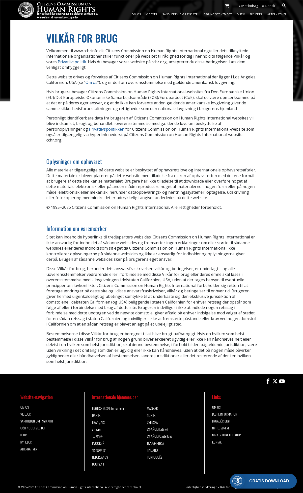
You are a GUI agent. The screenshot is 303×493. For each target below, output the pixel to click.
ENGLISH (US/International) (109, 408)
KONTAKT (217, 442)
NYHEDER (256, 14)
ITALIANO (152, 450)
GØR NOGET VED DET (217, 14)
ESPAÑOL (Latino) (157, 429)
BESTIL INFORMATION (224, 414)
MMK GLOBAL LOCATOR (226, 435)
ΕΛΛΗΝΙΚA (155, 443)
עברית (96, 429)
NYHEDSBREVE (220, 428)
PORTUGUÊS (154, 457)
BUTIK (241, 14)
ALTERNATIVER (277, 14)
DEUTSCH (98, 464)
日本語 (97, 436)
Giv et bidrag (248, 5)
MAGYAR (152, 408)
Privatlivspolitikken (106, 129)
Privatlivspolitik (72, 62)
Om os (91, 82)
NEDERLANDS (100, 457)
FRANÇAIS (98, 422)
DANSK (96, 415)
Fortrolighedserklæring (200, 487)
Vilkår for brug (227, 487)
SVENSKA (152, 422)
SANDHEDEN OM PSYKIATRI (180, 14)
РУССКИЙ (98, 443)
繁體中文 (99, 450)
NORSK (151, 415)
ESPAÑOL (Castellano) (160, 436)
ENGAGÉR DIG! (221, 421)
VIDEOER (151, 14)
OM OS (136, 14)
